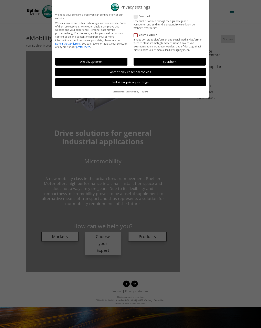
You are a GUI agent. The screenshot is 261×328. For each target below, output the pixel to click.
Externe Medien (147, 35)
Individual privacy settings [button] (130, 82)
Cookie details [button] (119, 91)
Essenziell (143, 16)
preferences (83, 47)
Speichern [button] (170, 61)
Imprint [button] (144, 91)
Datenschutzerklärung (68, 43)
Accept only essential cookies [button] (130, 72)
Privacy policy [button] (133, 91)
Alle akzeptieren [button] (91, 61)
